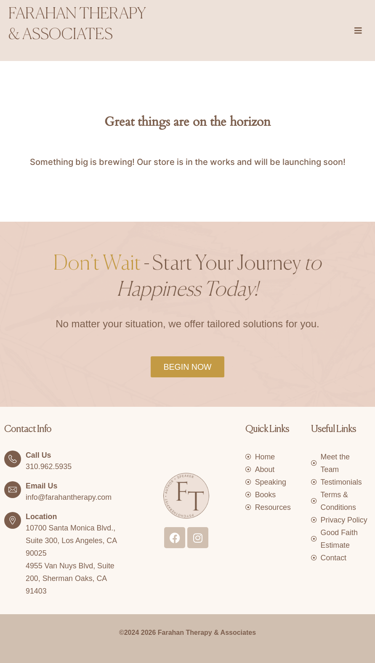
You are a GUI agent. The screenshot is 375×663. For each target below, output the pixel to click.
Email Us (42, 486)
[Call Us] (12, 459)
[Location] (12, 520)
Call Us (38, 455)
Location (41, 516)
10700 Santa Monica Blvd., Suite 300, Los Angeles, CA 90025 (71, 540)
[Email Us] (12, 489)
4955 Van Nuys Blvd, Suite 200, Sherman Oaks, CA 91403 (70, 578)
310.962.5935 (49, 466)
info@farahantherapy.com (69, 497)
